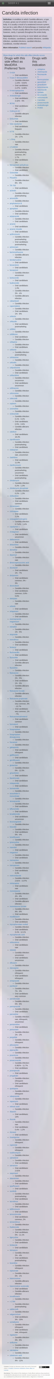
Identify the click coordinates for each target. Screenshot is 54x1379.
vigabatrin (14, 1335)
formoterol (14, 724)
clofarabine (14, 496)
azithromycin (15, 234)
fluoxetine (13, 668)
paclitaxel (13, 986)
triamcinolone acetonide (19, 1286)
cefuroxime (14, 393)
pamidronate (15, 999)
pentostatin (14, 1030)
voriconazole (42, 97)
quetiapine (14, 1089)
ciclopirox (41, 69)
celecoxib (13, 398)
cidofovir (13, 432)
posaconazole (15, 1060)
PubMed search (25, 48)
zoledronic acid (16, 1355)
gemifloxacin (15, 760)
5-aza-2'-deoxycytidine (19, 78)
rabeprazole (14, 1096)
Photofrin (13, 178)
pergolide (13, 1037)
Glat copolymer (16, 124)
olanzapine (14, 968)
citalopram (14, 450)
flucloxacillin (14, 652)
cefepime (13, 342)
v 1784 (12, 1301)
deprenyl (13, 555)
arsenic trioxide (16, 229)
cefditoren (14, 334)
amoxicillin (14, 198)
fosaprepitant (15, 729)
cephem (13, 404)
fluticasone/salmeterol (18, 717)
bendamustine (15, 260)
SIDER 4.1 (13, 3)
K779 (12, 132)
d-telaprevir (14, 532)
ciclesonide (14, 414)
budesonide (14, 283)
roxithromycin (15, 1153)
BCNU (12, 103)
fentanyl (13, 647)
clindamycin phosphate (19, 488)
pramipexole (15, 1071)
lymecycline (14, 842)
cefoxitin (13, 362)
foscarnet (13, 742)
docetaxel (13, 568)
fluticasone (14, 673)
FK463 (40, 108)
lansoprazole (15, 801)
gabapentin (14, 747)
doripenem (14, 575)
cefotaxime (14, 357)
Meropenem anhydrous (19, 165)
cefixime (13, 350)
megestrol (14, 853)
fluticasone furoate (17, 691)
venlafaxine (14, 1322)
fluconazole (42, 74)
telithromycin (15, 1209)
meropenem (14, 865)
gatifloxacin (14, 755)
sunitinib (13, 1191)
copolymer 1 (15, 527)
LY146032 (14, 147)
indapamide (14, 783)
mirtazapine (14, 883)
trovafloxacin (15, 1296)
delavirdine (14, 545)
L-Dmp (12, 139)
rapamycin (14, 1101)
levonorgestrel (15, 822)
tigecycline (14, 1237)
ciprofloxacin (15, 439)
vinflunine (13, 1343)
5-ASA (12, 73)
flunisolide (14, 658)
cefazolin (13, 321)
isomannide (14, 788)
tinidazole (13, 1245)
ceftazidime (14, 375)
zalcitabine (14, 1350)
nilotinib (13, 950)
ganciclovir (41, 82)
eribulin (13, 606)
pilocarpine (14, 1045)
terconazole (42, 95)
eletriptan (13, 599)
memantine (14, 860)
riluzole (12, 1119)
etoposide (14, 634)
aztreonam (14, 247)
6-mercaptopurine (17, 91)
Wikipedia (47, 48)
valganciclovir (15, 1314)
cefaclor (13, 316)
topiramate (14, 1271)
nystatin (40, 92)
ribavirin (13, 1112)
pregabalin (14, 1076)
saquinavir (14, 1173)
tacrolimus (14, 1201)
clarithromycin (15, 465)
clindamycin (14, 481)
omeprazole (14, 981)
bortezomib (14, 278)
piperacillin (14, 1050)
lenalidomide (15, 814)
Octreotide (14, 173)
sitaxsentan (14, 1178)
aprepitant (14, 209)
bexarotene (14, 265)
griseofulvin (14, 773)
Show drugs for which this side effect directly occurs (24, 55)
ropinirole (13, 1145)
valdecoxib (14, 1309)
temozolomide (15, 1214)
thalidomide (14, 1227)
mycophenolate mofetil (19, 924)
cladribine (13, 457)
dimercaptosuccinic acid (19, 563)
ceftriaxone (14, 388)
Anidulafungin (15, 96)
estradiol (13, 627)
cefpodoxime (15, 368)
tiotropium (14, 1250)
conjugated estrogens (18, 519)
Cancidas (41, 100)
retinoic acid (14, 1107)
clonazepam (15, 506)
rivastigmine (14, 1137)
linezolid (13, 827)
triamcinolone (15, 1278)
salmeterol (14, 1158)
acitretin (13, 191)
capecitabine (15, 306)
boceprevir (14, 270)
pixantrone (14, 1055)
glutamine (14, 765)
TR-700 (13, 185)
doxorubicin (14, 586)
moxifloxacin (15, 917)
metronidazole (15, 876)
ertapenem (14, 611)
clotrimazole (42, 72)
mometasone (15, 891)
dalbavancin (14, 540)
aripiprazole (14, 216)
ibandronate (14, 778)
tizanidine (13, 1263)
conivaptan (14, 511)
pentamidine (15, 1024)
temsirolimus (15, 1222)
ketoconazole (42, 87)
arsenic (13, 224)
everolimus (14, 640)
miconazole (42, 90)
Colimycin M (15, 111)
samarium (14, 1166)
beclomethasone (16, 252)
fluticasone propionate (18, 699)
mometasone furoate (18, 906)
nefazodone (14, 942)
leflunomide (14, 809)
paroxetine (14, 1014)
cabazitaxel (14, 301)
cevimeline (14, 409)
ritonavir (13, 1132)
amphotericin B (16, 203)
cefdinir (13, 329)
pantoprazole (15, 1006)
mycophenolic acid (17, 935)
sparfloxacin (14, 1186)
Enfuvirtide (14, 119)
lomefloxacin (15, 837)
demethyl (13, 550)
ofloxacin (13, 963)
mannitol (13, 847)
